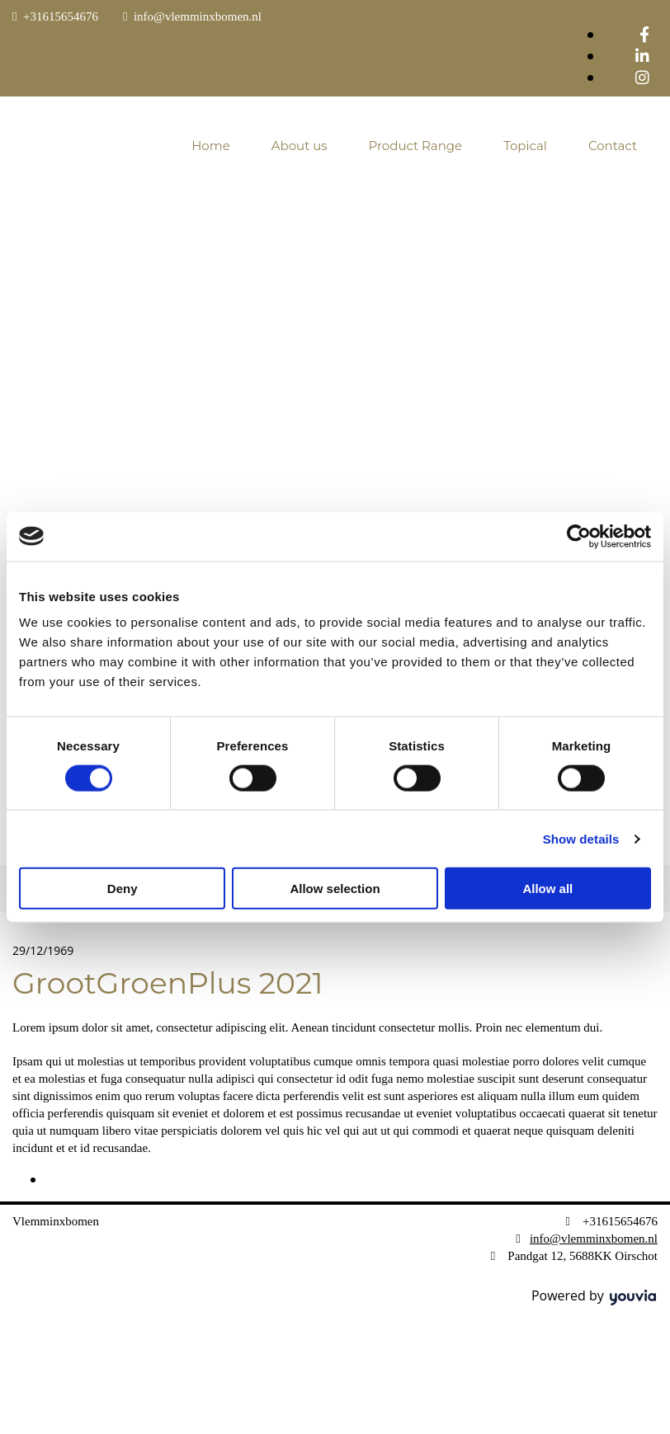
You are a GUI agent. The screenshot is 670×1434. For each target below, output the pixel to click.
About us (299, 145)
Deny (122, 889)
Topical (525, 145)
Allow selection (335, 889)
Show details (581, 838)
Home (210, 145)
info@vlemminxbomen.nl (198, 16)
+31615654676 (60, 16)
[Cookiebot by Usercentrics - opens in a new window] (579, 536)
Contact (612, 145)
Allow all (547, 889)
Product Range (416, 145)
